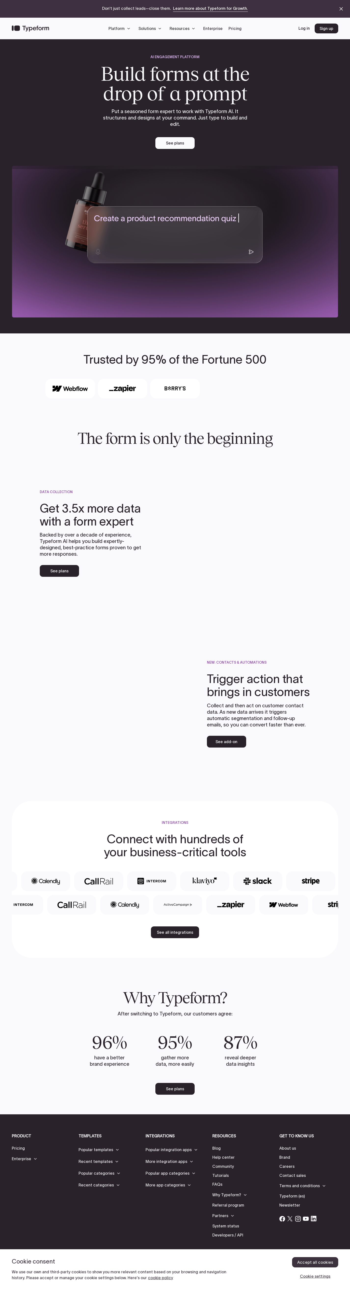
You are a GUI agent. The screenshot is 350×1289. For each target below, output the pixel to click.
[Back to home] (30, 28)
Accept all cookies (315, 1262)
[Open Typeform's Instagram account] (298, 1219)
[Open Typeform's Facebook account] (282, 1219)
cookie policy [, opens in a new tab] (160, 1278)
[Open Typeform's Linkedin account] (314, 1219)
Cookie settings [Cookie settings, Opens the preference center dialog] (315, 1276)
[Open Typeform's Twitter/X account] (290, 1219)
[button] (121, 28)
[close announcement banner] (341, 9)
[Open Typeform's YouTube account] (306, 1219)
